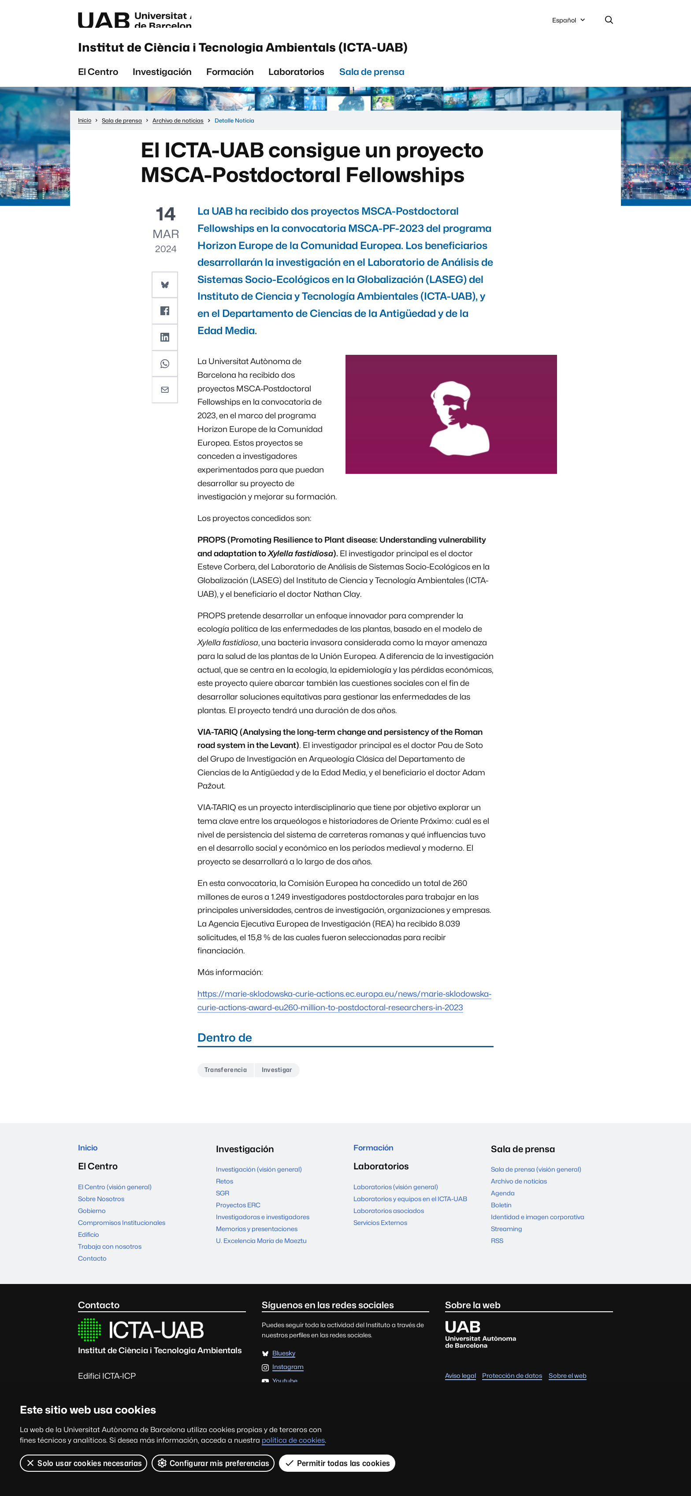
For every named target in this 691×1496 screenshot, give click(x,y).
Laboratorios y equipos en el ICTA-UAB (410, 1211)
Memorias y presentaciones (256, 1238)
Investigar (285, 1079)
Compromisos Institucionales (121, 1235)
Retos (224, 1191)
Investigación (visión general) (259, 1179)
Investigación (162, 79)
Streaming (506, 1238)
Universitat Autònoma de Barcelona (161, 21)
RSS (497, 1250)
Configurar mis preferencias (213, 1463)
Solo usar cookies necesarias (83, 1463)
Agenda (503, 1202)
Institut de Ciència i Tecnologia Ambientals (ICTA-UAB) (303, 52)
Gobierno (92, 1223)
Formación (230, 79)
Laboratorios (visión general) (395, 1199)
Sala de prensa (372, 79)
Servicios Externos (380, 1235)
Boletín (501, 1214)
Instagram (288, 1380)
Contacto (92, 1270)
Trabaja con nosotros (109, 1258)
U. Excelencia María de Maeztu (261, 1250)
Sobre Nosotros (101, 1211)
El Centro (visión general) (115, 1199)
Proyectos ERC (238, 1214)
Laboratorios (296, 79)
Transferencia (228, 1079)
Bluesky (283, 1366)
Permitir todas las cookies (338, 1463)
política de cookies (293, 1440)
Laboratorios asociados (388, 1223)
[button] (165, 292)
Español (569, 23)
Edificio (88, 1246)
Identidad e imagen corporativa (537, 1226)
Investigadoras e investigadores (262, 1226)
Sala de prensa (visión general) (536, 1179)
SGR (222, 1202)
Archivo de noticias (519, 1191)
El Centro (98, 79)
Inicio (89, 1158)
